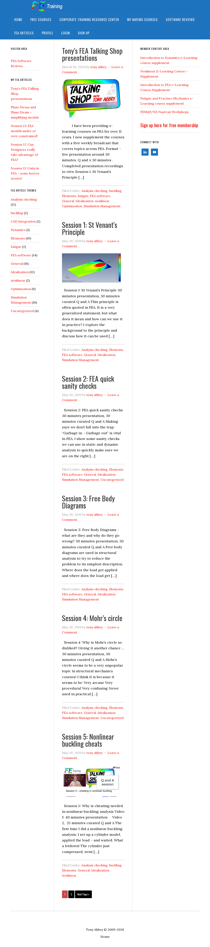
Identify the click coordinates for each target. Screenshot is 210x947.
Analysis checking (94, 191)
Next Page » (82, 894)
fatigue (83, 196)
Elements (69, 196)
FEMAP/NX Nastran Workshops (164, 112)
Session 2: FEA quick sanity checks (88, 382)
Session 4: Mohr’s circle (92, 618)
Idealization (84, 201)
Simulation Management (102, 206)
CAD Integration (23, 221)
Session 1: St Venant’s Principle (89, 228)
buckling (115, 191)
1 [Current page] (63, 894)
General (68, 201)
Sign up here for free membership (169, 125)
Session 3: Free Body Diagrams (88, 501)
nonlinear (102, 201)
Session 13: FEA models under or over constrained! (24, 131)
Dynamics (18, 230)
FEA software (100, 196)
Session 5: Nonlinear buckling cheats (88, 740)
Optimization (72, 206)
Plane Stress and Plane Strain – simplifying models (25, 112)
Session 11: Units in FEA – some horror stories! (25, 173)
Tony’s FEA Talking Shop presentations (92, 54)
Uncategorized (111, 480)
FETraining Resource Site (40, 6)
